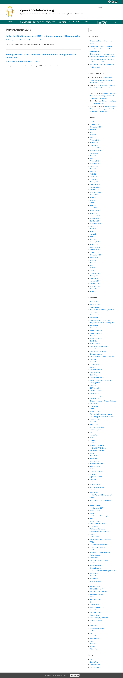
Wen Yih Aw (93, 644)
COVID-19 (93, 367)
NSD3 (92, 518)
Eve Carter (93, 404)
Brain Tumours (95, 343)
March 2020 (93, 208)
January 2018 (94, 276)
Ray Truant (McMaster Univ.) (99, 560)
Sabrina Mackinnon (96, 568)
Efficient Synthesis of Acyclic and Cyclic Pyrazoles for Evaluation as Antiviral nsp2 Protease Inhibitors (102, 59)
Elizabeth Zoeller (95, 391)
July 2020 (93, 197)
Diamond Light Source (97, 377)
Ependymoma (94, 398)
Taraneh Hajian (95, 615)
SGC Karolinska (95, 586)
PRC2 (92, 542)
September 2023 (95, 127)
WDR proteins (94, 639)
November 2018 (95, 250)
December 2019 (95, 216)
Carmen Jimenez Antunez (98, 346)
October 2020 (94, 190)
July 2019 (93, 229)
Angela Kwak (94, 325)
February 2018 (94, 273)
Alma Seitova (94, 307)
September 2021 (95, 163)
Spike (92, 602)
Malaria (92, 490)
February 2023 (94, 140)
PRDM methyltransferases (98, 545)
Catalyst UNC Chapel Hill (98, 351)
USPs (91, 633)
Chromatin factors (96, 362)
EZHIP (92, 409)
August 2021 (94, 166)
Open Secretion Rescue (97, 524)
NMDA (92, 513)
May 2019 (93, 234)
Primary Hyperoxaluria (97, 547)
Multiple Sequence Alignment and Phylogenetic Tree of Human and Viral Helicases (102, 95)
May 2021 (93, 171)
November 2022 (95, 148)
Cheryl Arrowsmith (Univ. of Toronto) (102, 357)
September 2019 (95, 223)
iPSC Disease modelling (97, 451)
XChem (92, 646)
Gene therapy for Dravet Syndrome (101, 417)
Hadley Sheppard (95, 430)
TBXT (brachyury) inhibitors (99, 618)
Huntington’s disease (97, 445)
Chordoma (93, 359)
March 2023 (93, 137)
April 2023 (93, 135)
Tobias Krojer (94, 623)
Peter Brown (94, 534)
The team (75, 21)
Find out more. (63, 675)
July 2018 (93, 260)
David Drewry (94, 375)
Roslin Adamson (95, 565)
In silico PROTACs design (98, 448)
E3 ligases (93, 385)
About (86, 21)
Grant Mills (93, 422)
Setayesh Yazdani (95, 581)
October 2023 (94, 124)
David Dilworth (95, 372)
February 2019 (94, 242)
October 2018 (94, 252)
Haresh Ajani (94, 435)
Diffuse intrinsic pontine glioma (100, 380)
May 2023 (93, 132)
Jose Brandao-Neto (96, 464)
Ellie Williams (94, 393)
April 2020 (93, 205)
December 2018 (95, 247)
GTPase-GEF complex (97, 427)
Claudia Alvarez (95, 364)
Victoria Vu (93, 636)
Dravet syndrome (95, 383)
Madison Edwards (95, 484)
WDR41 (92, 641)
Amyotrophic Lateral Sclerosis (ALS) (102, 323)
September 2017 (95, 286)
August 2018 (94, 257)
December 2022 (95, 145)
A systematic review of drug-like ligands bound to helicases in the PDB (102, 80)
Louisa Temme (95, 482)
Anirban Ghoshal (95, 328)
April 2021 (93, 174)
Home (10, 21)
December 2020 (95, 184)
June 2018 (93, 263)
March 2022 (93, 158)
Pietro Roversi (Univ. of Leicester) (101, 539)
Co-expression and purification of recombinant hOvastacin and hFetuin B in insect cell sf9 (103, 48)
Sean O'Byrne (94, 576)
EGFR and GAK (94, 388)
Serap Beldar (94, 578)
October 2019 (94, 221)
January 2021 (94, 182)
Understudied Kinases (97, 628)
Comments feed (95, 665)
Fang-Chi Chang (95, 411)
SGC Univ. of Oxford (96, 597)
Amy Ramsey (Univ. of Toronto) (100, 320)
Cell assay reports (96, 354)
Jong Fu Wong (94, 461)
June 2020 (93, 200)
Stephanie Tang (95, 605)
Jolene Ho (93, 458)
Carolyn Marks (94, 349)
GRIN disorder (94, 424)
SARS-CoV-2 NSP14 (96, 573)
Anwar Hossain (95, 336)
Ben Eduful (93, 341)
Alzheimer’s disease (96, 315)
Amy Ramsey (94, 317)
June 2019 (93, 231)
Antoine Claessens (96, 330)
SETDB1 (92, 584)
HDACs (92, 437)
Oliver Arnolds (94, 521)
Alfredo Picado (95, 304)
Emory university (95, 396)
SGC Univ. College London (98, 591)
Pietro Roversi (94, 537)
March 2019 (93, 239)
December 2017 (95, 278)
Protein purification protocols (100, 552)
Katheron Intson (95, 469)
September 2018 (95, 255)
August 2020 (94, 195)
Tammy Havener (95, 612)
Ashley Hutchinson (96, 338)
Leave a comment (36, 40)
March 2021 (93, 177)
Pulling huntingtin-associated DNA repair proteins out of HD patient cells (43, 36)
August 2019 (94, 226)
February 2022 (94, 161)
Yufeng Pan (93, 649)
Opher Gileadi (94, 526)
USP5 (91, 631)
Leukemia (93, 474)
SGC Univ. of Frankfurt (97, 594)
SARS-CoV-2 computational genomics (102, 571)
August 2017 (94, 289)
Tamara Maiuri (24, 40)
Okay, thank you (74, 675)
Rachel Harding (95, 555)
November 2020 (95, 187)
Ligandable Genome (96, 477)
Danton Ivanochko (96, 370)
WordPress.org (95, 667)
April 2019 (93, 237)
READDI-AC (93, 563)
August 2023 (94, 130)
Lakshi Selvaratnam (96, 471)
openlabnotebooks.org (37, 10)
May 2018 (93, 265)
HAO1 (92, 432)
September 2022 (95, 150)
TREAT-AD (93, 625)
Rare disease (94, 558)
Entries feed (94, 662)
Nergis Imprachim (96, 505)
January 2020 (94, 213)
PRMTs (92, 550)
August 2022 (94, 153)
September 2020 (95, 192)
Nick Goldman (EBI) (96, 508)
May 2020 (93, 203)
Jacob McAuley (95, 456)
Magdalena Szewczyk (97, 487)
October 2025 (94, 122)
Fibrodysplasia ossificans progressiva (102, 414)
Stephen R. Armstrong (97, 607)
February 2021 (94, 179)
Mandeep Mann (95, 492)
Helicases (93, 440)
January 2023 (94, 143)
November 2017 (95, 281)
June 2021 (93, 169)
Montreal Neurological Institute (100, 500)
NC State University (96, 503)
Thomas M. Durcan (96, 620)
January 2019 (94, 244)
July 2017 (93, 291)
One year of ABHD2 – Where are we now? (103, 54)
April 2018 (93, 268)
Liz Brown (93, 479)
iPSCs (92, 453)
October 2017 (94, 284)
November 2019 (95, 218)
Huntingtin (93, 443)
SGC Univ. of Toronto (97, 599)
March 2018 (93, 271)
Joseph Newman (95, 466)
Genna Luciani (94, 419)
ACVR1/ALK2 (94, 302)
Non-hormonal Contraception (100, 516)
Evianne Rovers (95, 406)
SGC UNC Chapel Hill (96, 589)
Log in (92, 659)
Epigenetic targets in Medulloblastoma (103, 401)
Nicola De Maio (95, 511)
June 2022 (93, 156)
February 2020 (94, 210)
